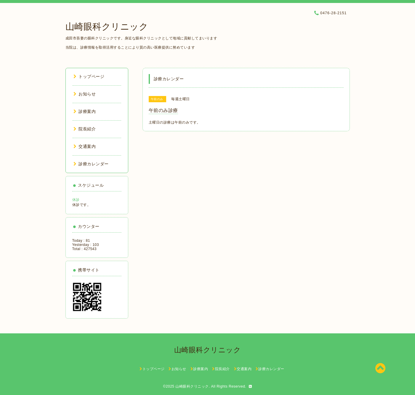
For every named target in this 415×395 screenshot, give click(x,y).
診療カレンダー (91, 163)
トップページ (89, 76)
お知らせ (84, 94)
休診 (76, 200)
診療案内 (84, 111)
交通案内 (84, 146)
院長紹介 (84, 129)
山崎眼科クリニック (106, 26)
